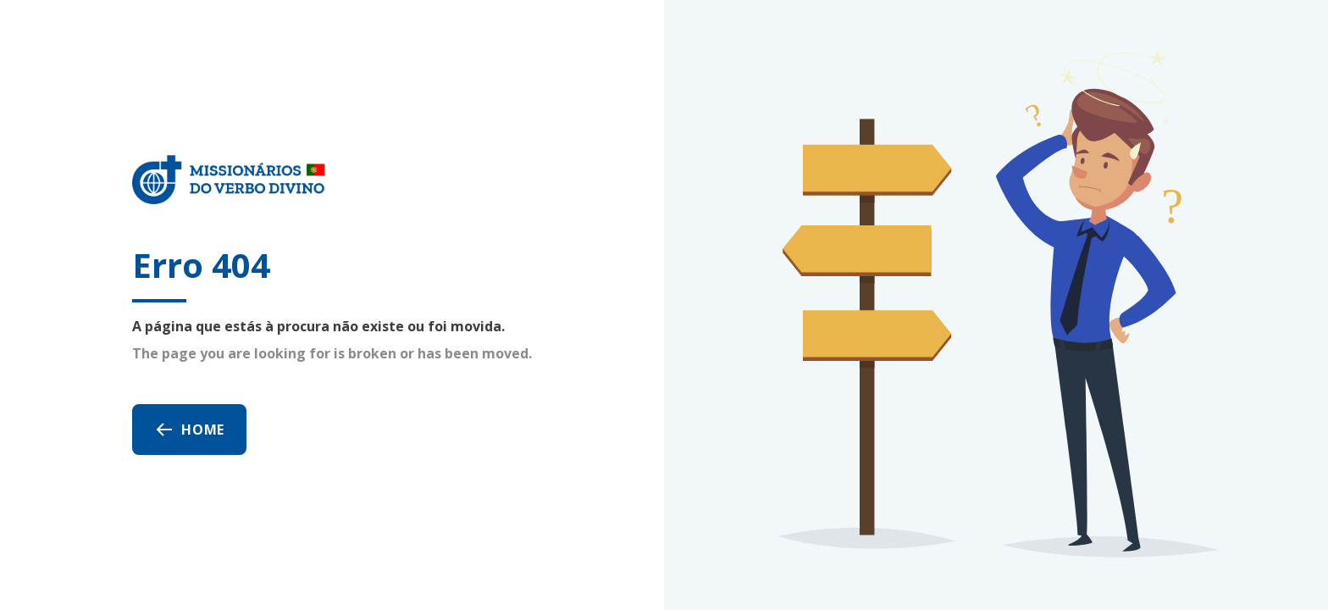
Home (189, 429)
